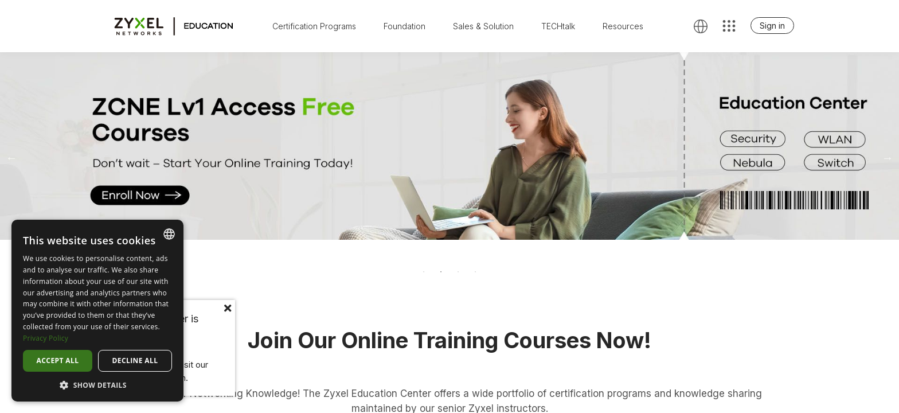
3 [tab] (458, 272)
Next (887, 157)
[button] (97, 384)
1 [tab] (423, 272)
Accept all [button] (58, 360)
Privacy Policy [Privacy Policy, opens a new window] (45, 338)
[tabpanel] (449, 146)
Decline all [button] (135, 360)
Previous (11, 157)
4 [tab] (475, 272)
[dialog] (97, 311)
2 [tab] (441, 272)
